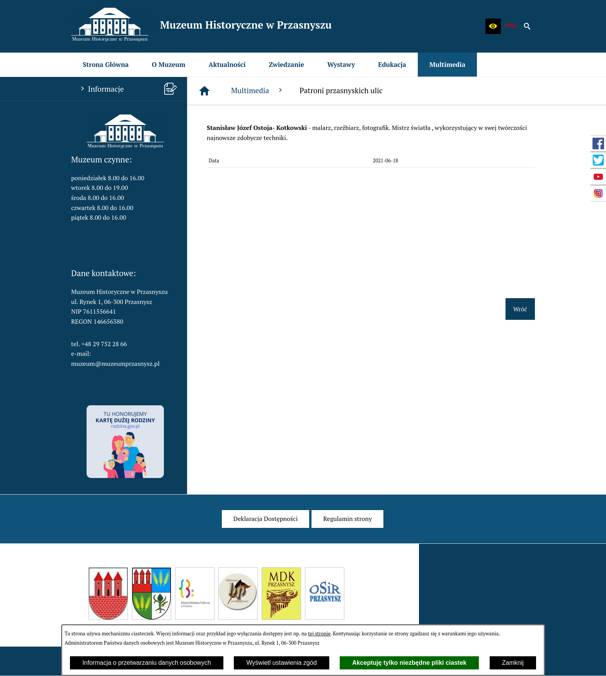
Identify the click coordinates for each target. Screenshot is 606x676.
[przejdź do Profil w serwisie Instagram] (598, 193)
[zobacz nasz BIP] (510, 26)
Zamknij (513, 662)
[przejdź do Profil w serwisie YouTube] (598, 176)
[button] (493, 26)
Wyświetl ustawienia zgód (281, 662)
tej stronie (319, 633)
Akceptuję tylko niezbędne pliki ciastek (409, 662)
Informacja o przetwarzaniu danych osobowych (146, 662)
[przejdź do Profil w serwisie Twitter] (598, 160)
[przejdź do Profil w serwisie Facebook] (598, 143)
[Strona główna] (204, 91)
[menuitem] (105, 65)
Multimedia (257, 90)
